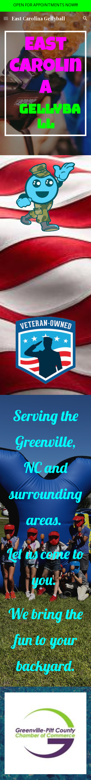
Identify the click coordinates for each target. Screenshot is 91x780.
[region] (45, 6)
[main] (46, 83)
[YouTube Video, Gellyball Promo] (46, 272)
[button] (6, 18)
